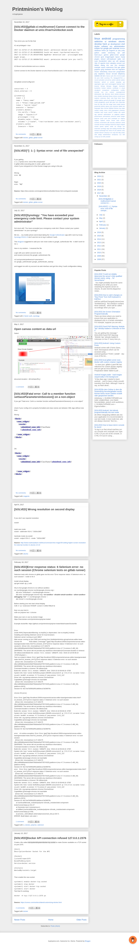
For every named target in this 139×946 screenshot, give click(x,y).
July (101, 215)
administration (119, 46)
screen (123, 120)
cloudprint (97, 90)
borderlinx (97, 88)
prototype (114, 118)
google (106, 48)
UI (99, 63)
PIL (112, 78)
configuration (115, 90)
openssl (100, 114)
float (115, 98)
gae (119, 67)
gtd (111, 102)
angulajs (118, 82)
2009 (99, 256)
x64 (124, 134)
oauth (123, 112)
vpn (114, 61)
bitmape (108, 86)
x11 (120, 134)
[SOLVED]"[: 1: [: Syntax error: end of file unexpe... (108, 208)
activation (102, 80)
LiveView (107, 78)
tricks (110, 130)
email (119, 96)
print (109, 118)
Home (50, 920)
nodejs (115, 112)
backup (119, 84)
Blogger (87, 941)
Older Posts (82, 920)
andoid (112, 82)
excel (123, 96)
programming (119, 39)
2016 (99, 232)
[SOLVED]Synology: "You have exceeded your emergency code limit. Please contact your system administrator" (46, 218)
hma (95, 104)
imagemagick (109, 57)
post (105, 118)
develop (98, 44)
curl (123, 63)
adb (123, 53)
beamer (96, 86)
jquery (107, 106)
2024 (99, 176)
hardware (108, 69)
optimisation (107, 114)
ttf (113, 130)
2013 (99, 242)
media (101, 110)
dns (107, 65)
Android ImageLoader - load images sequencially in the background (108, 376)
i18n (104, 104)
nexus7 (110, 112)
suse (96, 61)
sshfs (111, 126)
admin (114, 80)
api (124, 82)
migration (121, 69)
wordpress (115, 134)
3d (118, 76)
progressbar (121, 72)
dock (112, 94)
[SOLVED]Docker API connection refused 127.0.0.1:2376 (50, 838)
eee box (113, 65)
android (106, 38)
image (110, 104)
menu (106, 110)
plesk (118, 116)
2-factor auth (27, 316)
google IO (113, 100)
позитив (116, 48)
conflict (122, 90)
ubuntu (25, 554)
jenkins (103, 106)
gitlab (31, 138)
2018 (99, 190)
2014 (99, 239)
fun (101, 48)
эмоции (122, 61)
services (102, 124)
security (112, 122)
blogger (115, 86)
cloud (123, 88)
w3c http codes (120, 132)
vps (118, 53)
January (102, 228)
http (101, 104)
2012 (99, 246)
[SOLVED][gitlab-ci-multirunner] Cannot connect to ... (107, 201)
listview (116, 108)
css (106, 92)
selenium (40, 825)
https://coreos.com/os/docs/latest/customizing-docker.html (41, 902)
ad (106, 80)
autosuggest (112, 84)
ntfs (119, 112)
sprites (107, 126)
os (112, 114)
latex (102, 108)
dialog (103, 65)
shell (123, 44)
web (95, 134)
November (103, 196)
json (111, 106)
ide (107, 104)
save (117, 120)
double (100, 96)
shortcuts (113, 124)
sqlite (119, 59)
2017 (99, 193)
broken (104, 88)
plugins (96, 59)
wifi (117, 61)
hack (105, 44)
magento (26, 496)
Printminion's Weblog (37, 9)
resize (108, 120)
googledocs (101, 102)
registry (96, 120)
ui (105, 41)
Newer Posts (19, 920)
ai (108, 82)
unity (123, 130)
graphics (97, 69)
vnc (111, 132)
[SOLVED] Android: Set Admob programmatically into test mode (106, 411)
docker (25, 138)
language (97, 108)
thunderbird (103, 61)
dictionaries (97, 94)
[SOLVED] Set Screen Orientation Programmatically (107, 313)
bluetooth (122, 86)
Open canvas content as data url (35, 329)
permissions (106, 116)
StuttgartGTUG (118, 78)
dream (111, 96)
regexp (123, 118)
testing (114, 128)
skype (118, 124)
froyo (123, 98)
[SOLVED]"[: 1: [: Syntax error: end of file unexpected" (49, 150)
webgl (100, 134)
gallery (101, 100)
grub (102, 57)
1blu (95, 63)
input (114, 104)
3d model (122, 76)
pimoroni (113, 116)
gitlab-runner (38, 138)
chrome (122, 48)
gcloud (106, 100)
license (106, 108)
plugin (123, 116)
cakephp (113, 63)
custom (112, 92)
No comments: (21, 134)
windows (112, 41)
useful (103, 53)
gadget (96, 100)
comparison (105, 90)
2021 (99, 180)
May (101, 218)
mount (96, 72)
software (104, 46)
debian (96, 65)
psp (95, 74)
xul (101, 136)
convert (119, 63)
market (96, 110)
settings (107, 124)
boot (107, 63)
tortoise (96, 130)
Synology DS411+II (21, 237)
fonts (119, 98)
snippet (122, 124)
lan (124, 106)
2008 (99, 259)
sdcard (103, 59)
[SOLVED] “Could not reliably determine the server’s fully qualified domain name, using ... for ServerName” (108, 277)
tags (108, 128)
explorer (96, 98)
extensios (103, 98)
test (111, 128)
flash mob (110, 98)
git (107, 50)
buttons (109, 88)
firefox (104, 50)
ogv (95, 114)
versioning (111, 53)
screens (96, 122)
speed (101, 126)
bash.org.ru (98, 55)
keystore (115, 106)
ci (23, 825)
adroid (104, 82)
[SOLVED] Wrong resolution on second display (44, 509)
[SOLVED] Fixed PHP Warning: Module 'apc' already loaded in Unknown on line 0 (109, 329)
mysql (123, 57)
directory (107, 94)
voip (114, 132)
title (124, 128)
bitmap (103, 86)
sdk (108, 122)
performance (98, 116)
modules (97, 112)
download (105, 96)
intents (123, 104)
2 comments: (20, 908)
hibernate (122, 102)
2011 (115, 76)
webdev (97, 76)
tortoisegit (102, 130)
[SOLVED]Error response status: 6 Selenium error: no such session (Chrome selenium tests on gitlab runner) (49, 568)
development (115, 44)
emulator (122, 65)
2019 (99, 186)
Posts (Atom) (55, 926)
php (119, 50)
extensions (110, 67)
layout (117, 57)
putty (123, 50)
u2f (115, 130)
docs (95, 96)
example (97, 67)
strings (119, 126)
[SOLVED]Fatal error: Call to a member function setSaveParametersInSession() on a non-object (44, 395)
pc (116, 50)
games (106, 55)
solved (96, 126)
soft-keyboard (111, 59)
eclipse (97, 48)
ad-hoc (109, 80)
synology (36, 316)
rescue (108, 74)
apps (102, 84)
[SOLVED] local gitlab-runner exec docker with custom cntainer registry (108, 361)
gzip (113, 102)
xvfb (103, 136)
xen (104, 76)
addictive (98, 41)
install (118, 104)
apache (102, 63)
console (96, 92)
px (119, 118)
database (97, 50)
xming (96, 136)
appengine (97, 84)
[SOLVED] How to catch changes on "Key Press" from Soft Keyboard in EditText (108, 297)
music (106, 112)
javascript (97, 106)
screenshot (103, 122)
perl (110, 48)
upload (96, 132)
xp (99, 136)
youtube (107, 136)
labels (120, 106)
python (96, 53)
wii (101, 76)
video (109, 61)
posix (101, 118)
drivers (115, 96)
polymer (34, 825)
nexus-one (112, 72)
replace (102, 120)
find (115, 67)
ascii (106, 84)
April (101, 221)
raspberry (101, 74)
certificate (115, 88)
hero (117, 102)
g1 (109, 44)
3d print (96, 78)
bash (123, 84)
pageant (116, 114)
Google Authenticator (57, 235)
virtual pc (107, 132)
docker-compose (120, 94)
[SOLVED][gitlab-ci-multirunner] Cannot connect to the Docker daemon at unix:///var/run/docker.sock (49, 28)
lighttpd (111, 108)
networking (103, 72)
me (117, 69)
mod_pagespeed (113, 110)
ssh (123, 59)
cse (102, 92)
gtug (102, 69)
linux (97, 38)
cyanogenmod (120, 92)
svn (111, 46)
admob (118, 80)
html (113, 69)
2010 (99, 253)
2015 (99, 236)
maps (123, 108)
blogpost (21, 242)
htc (99, 104)
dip (103, 94)
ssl (115, 126)
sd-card (114, 74)
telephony (121, 74)
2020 (99, 183)
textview (119, 128)
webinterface (107, 134)
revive (113, 120)
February (103, 225)
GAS (101, 78)
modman (122, 110)
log (120, 108)
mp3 (101, 112)
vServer (101, 132)
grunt (107, 102)
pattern (122, 114)
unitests (119, 130)
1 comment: (20, 387)
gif (109, 100)
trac (107, 130)
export (103, 67)
